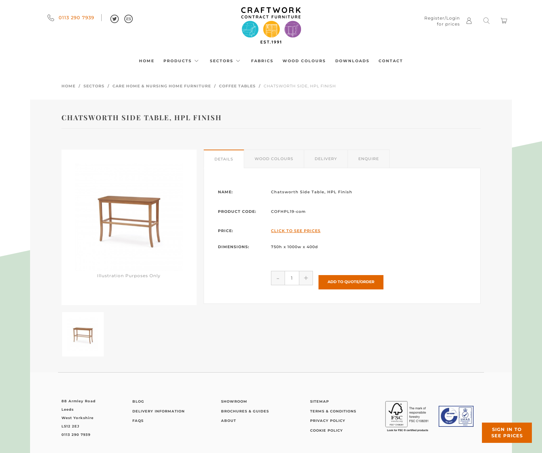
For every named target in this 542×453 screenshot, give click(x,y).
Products (181, 60)
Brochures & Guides (245, 411)
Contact (391, 60)
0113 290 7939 (70, 17)
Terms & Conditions (333, 411)
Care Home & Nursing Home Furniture (161, 86)
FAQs (138, 420)
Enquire (368, 158)
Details (223, 159)
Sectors (226, 60)
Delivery (326, 158)
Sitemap (319, 401)
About (228, 420)
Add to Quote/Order (351, 277)
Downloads (352, 60)
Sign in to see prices (500, 426)
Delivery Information (158, 411)
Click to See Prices (296, 230)
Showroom (234, 401)
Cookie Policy (326, 430)
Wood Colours (304, 60)
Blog (138, 401)
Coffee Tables (237, 86)
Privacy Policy (327, 420)
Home (146, 60)
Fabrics (262, 60)
